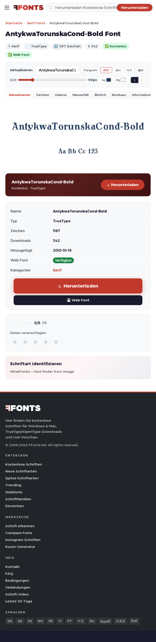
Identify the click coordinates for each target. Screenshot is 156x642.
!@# (140, 70)
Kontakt (12, 567)
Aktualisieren (19, 95)
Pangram (90, 70)
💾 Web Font (78, 300)
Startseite (14, 23)
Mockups (119, 95)
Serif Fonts (36, 23)
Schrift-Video (17, 594)
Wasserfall (80, 95)
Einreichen (14, 506)
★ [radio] (15, 342)
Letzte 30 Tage (18, 601)
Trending (13, 485)
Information (141, 95)
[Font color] (108, 80)
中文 (81, 621)
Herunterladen (123, 185)
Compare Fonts (18, 533)
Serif (57, 270)
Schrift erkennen (20, 526)
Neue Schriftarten (21, 471)
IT (60, 621)
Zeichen (42, 95)
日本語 (120, 621)
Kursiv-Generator (20, 547)
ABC (106, 70)
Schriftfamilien (18, 499)
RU (92, 621)
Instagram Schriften (22, 540)
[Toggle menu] (7, 7)
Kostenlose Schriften (23, 464)
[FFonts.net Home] (28, 7)
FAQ (9, 573)
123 (129, 70)
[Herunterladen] (99, 7)
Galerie (61, 95)
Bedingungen (17, 580)
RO (40, 621)
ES (30, 621)
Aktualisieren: (21, 70)
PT (69, 621)
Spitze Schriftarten (22, 478)
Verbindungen (17, 587)
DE (20, 621)
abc (118, 70)
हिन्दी (134, 621)
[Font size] (52, 80)
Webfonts (14, 492)
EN (10, 621)
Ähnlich (100, 95)
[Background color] (123, 80)
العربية (105, 621)
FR (51, 621)
